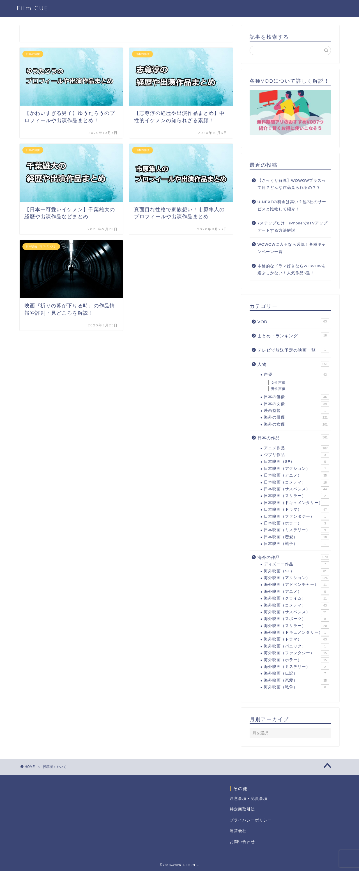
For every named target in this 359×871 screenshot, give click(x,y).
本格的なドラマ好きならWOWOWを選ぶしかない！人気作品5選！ (291, 269)
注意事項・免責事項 (249, 798)
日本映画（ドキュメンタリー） (296, 503)
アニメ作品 (296, 448)
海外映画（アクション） (296, 578)
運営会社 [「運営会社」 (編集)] (238, 831)
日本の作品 (293, 437)
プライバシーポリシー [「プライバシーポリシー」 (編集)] (251, 820)
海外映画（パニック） (296, 646)
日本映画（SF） (296, 461)
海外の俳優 (296, 417)
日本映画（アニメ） (296, 475)
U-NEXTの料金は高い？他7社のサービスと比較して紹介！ (291, 205)
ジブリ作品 (296, 455)
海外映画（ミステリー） (296, 667)
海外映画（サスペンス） (296, 612)
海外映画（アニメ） (296, 591)
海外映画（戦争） (296, 687)
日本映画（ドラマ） (296, 509)
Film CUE (33, 8)
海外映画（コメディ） (296, 605)
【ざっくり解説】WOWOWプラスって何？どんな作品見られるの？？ (291, 184)
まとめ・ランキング (293, 335)
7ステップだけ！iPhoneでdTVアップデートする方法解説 (292, 227)
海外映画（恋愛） (296, 680)
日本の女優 (296, 404)
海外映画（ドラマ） (296, 639)
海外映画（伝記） (296, 673)
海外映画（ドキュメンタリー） (296, 632)
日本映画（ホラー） (296, 523)
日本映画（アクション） (296, 468)
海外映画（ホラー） (296, 660)
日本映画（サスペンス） (296, 489)
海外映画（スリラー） (296, 626)
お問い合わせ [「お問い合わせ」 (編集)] (242, 842)
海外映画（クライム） (296, 598)
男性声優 (278, 389)
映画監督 (296, 411)
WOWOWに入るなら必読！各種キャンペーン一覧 (291, 248)
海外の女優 (296, 424)
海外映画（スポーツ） (296, 619)
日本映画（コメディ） (296, 482)
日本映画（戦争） (296, 544)
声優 (296, 374)
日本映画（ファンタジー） (296, 516)
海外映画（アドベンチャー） (296, 584)
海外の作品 (293, 557)
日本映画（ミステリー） (296, 530)
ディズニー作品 (296, 564)
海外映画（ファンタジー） (296, 653)
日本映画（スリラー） (296, 496)
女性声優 (278, 383)
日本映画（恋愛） (296, 537)
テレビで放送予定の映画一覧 (293, 349)
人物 (293, 364)
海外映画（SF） (296, 571)
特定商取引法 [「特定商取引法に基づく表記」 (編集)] (242, 809)
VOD (293, 321)
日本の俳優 (296, 397)
